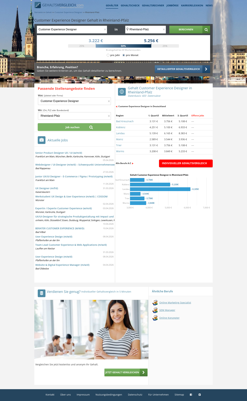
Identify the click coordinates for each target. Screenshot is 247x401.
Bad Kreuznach (125, 121)
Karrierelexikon (192, 5)
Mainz (119, 139)
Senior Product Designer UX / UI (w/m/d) (58, 152)
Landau (120, 133)
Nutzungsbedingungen (109, 394)
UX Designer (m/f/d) (46, 188)
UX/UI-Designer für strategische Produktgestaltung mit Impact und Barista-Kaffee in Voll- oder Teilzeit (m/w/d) (99, 216)
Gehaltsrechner (153, 5)
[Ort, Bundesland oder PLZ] (145, 29)
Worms (120, 151)
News (209, 5)
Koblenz (120, 127)
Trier (119, 145)
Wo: (53, 110)
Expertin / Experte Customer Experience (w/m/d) (63, 208)
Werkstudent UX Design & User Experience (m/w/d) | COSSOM (71, 196)
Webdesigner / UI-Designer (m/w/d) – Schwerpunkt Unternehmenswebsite (78, 164)
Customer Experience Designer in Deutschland (142, 106)
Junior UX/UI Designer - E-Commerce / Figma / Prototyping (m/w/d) (74, 176)
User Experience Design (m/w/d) (53, 236)
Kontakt (50, 394)
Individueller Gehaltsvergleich (184, 163)
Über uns (65, 394)
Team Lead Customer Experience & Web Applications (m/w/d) (71, 244)
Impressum (83, 394)
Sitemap (179, 394)
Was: (50, 95)
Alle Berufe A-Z (123, 163)
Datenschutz (135, 394)
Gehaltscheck (130, 5)
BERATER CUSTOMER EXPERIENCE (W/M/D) (59, 228)
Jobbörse (173, 5)
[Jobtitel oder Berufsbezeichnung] (72, 29)
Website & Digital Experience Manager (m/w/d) (62, 264)
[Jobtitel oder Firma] (74, 101)
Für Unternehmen (158, 394)
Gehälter (112, 5)
